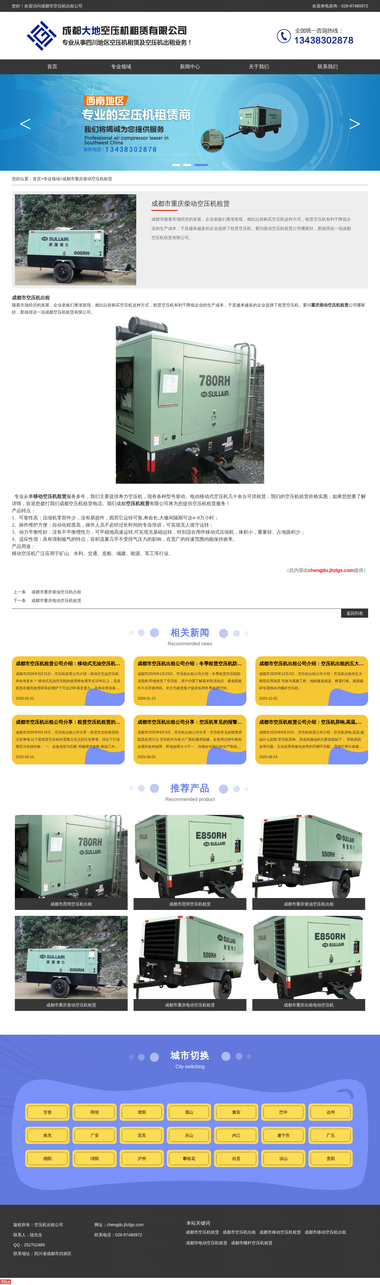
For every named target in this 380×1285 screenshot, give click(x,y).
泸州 (142, 1158)
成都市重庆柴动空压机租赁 (87, 178)
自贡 (236, 1158)
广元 (331, 1135)
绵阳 (95, 1158)
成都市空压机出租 (31, 297)
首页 (52, 66)
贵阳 (331, 1158)
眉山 (189, 1112)
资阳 (142, 1112)
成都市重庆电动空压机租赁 (56, 600)
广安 (95, 1135)
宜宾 (142, 1135)
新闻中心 (190, 66)
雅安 (236, 1112)
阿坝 (95, 1112)
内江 (236, 1135)
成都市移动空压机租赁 (280, 1232)
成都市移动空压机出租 (325, 1232)
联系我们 (328, 66)
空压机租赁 (138, 503)
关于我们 (259, 66)
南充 (47, 1135)
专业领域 (121, 66)
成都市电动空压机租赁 (206, 1242)
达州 (331, 1112)
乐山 (189, 1135)
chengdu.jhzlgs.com (331, 570)
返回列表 (354, 613)
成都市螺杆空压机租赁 (252, 1242)
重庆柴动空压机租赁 (330, 305)
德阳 (47, 1158)
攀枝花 (189, 1158)
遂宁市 (283, 1135)
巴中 (283, 1112)
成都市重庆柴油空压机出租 (56, 591)
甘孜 (47, 1112)
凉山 (283, 1158)
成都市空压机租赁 (202, 1232)
